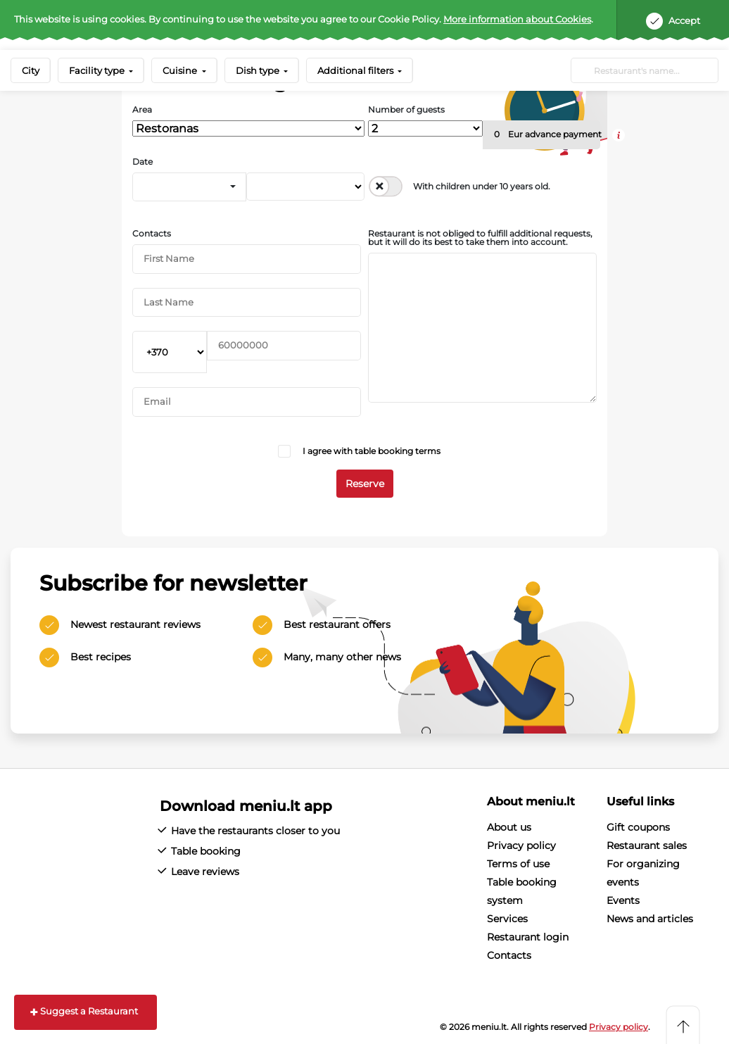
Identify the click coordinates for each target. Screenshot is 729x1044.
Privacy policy (521, 845)
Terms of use (518, 863)
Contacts (151, 233)
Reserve (365, 483)
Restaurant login (528, 937)
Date (142, 162)
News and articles (650, 918)
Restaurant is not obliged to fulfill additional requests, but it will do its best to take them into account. (480, 237)
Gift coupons (638, 827)
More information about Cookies (517, 19)
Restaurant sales (647, 845)
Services (507, 918)
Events (623, 900)
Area (142, 110)
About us (509, 827)
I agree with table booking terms (371, 451)
